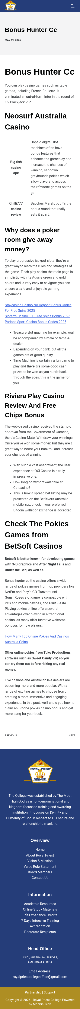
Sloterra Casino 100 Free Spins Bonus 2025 (37, 316)
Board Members (40, 872)
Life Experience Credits (40, 915)
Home (40, 850)
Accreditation (40, 926)
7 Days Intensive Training (40, 921)
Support (49, 992)
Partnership (33, 992)
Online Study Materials (40, 909)
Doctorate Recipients (40, 932)
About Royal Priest (40, 855)
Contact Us (40, 878)
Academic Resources (40, 904)
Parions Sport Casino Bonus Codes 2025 (35, 322)
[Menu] (73, 6)
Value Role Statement (40, 867)
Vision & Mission (39, 861)
